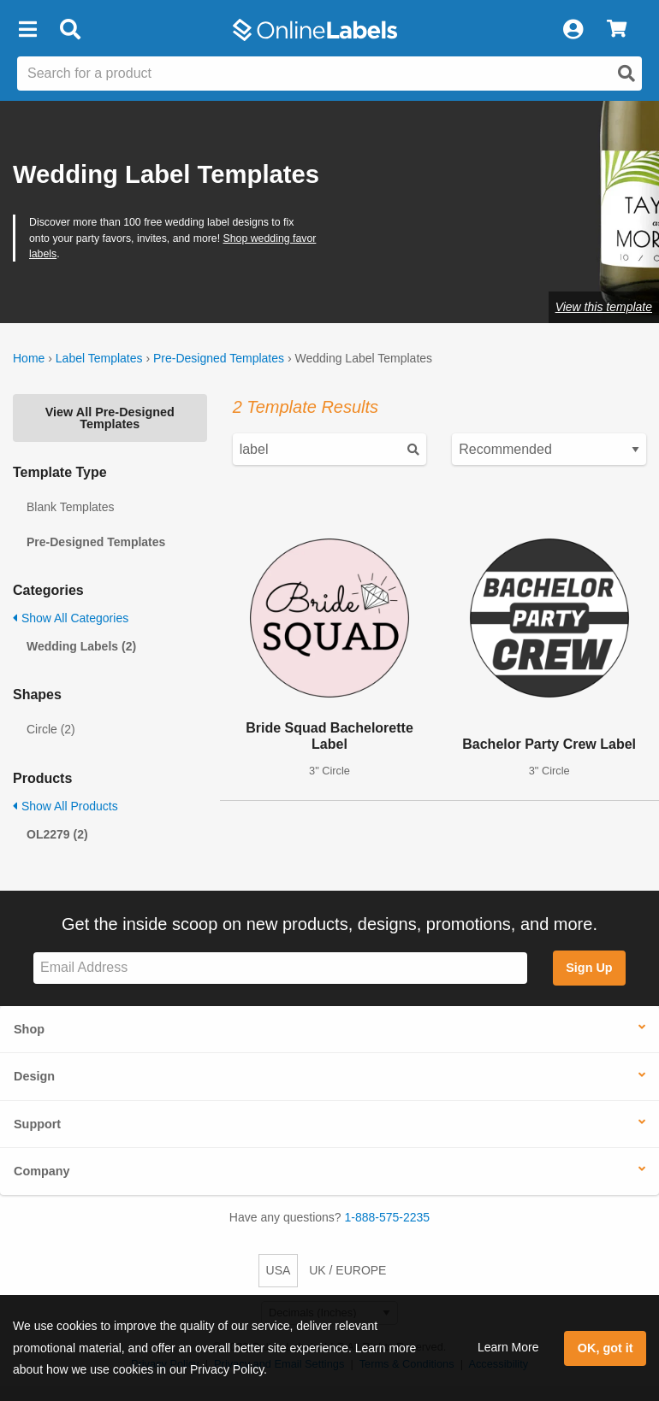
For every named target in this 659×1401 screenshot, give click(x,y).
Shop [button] (29, 1029)
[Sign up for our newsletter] (280, 968)
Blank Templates (70, 507)
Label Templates (99, 358)
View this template (603, 307)
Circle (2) (51, 729)
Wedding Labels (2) (81, 646)
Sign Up (589, 967)
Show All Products (65, 806)
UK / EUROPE (347, 1270)
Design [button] (34, 1076)
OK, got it (605, 1348)
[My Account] (572, 30)
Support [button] (37, 1124)
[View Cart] (616, 30)
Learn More (508, 1347)
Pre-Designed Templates (218, 358)
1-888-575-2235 (387, 1217)
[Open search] (626, 73)
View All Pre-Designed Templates (110, 418)
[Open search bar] (70, 30)
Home (29, 358)
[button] (27, 30)
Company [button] (42, 1171)
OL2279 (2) (57, 834)
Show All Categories (70, 618)
